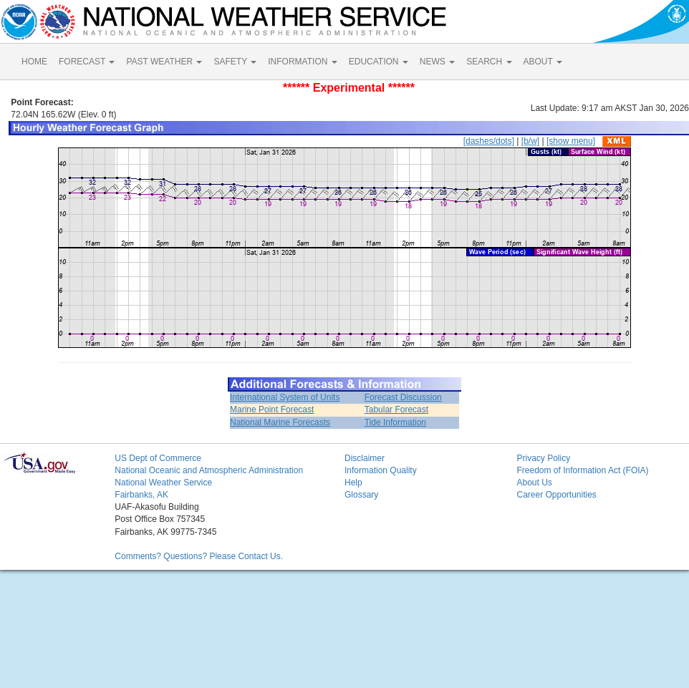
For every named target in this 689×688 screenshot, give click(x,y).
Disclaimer (364, 458)
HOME (34, 62)
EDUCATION (378, 62)
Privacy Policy (543, 458)
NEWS (437, 62)
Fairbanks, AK (141, 495)
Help (353, 483)
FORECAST (87, 62)
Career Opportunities (556, 495)
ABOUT (543, 62)
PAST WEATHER (164, 62)
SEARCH (488, 62)
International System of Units (284, 397)
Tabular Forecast (396, 409)
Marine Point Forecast (272, 409)
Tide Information (395, 422)
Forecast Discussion (403, 397)
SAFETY (234, 62)
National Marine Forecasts (280, 422)
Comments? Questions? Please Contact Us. (199, 556)
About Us (533, 483)
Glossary (361, 495)
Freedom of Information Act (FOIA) (582, 470)
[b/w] (530, 141)
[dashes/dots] (488, 141)
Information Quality (380, 470)
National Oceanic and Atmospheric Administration (209, 470)
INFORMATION (302, 62)
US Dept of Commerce (158, 458)
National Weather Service (163, 483)
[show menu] (570, 141)
